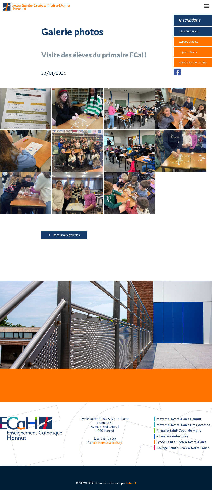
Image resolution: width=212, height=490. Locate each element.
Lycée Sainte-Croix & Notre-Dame (181, 442)
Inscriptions (190, 20)
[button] (200, 6)
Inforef (131, 483)
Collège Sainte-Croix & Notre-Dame (183, 448)
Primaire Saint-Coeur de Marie (179, 430)
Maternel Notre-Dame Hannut (179, 419)
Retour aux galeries (64, 235)
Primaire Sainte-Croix (172, 436)
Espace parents (188, 41)
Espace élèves (188, 52)
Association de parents (193, 62)
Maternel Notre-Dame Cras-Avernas (183, 425)
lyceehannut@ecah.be (107, 442)
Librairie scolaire (189, 31)
